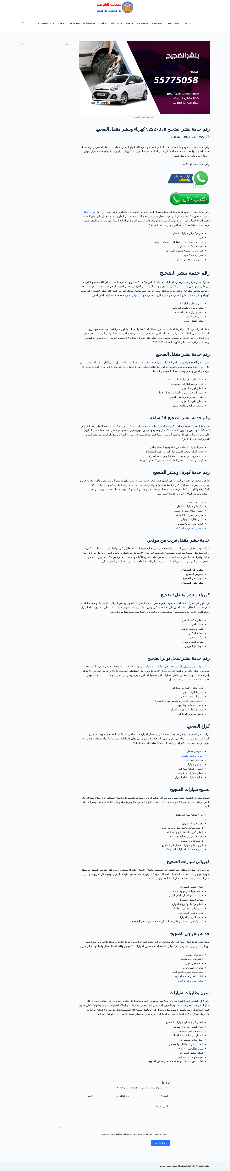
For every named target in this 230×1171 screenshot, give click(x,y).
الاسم (164, 1096)
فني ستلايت (142, 23)
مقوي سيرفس (74, 23)
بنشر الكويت (187, 23)
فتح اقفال (61, 23)
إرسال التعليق (160, 1143)
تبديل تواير (137, 295)
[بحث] (23, 23)
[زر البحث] (23, 44)
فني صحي (129, 23)
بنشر (131, 480)
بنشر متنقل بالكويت (185, 666)
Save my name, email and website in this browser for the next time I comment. (133, 1134)
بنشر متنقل (195, 295)
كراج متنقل (89, 211)
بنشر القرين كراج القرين (189, 980)
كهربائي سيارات (89, 23)
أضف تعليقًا (162, 1107)
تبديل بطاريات (195, 1048)
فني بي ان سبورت (172, 23)
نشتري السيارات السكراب (189, 528)
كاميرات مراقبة (116, 23)
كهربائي (102, 23)
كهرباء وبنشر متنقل (192, 755)
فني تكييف (156, 23)
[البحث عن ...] (48, 44)
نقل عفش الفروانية (45, 23)
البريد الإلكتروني (122, 1096)
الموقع (90, 1096)
